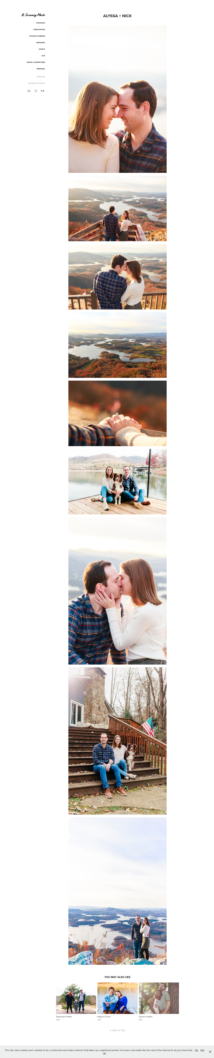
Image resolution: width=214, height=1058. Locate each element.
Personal (41, 69)
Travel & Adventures (35, 62)
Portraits (40, 23)
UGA (43, 55)
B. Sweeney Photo (33, 15)
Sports (42, 49)
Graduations (39, 29)
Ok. (196, 1050)
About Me (41, 76)
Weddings (40, 42)
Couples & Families (37, 36)
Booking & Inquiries (37, 83)
